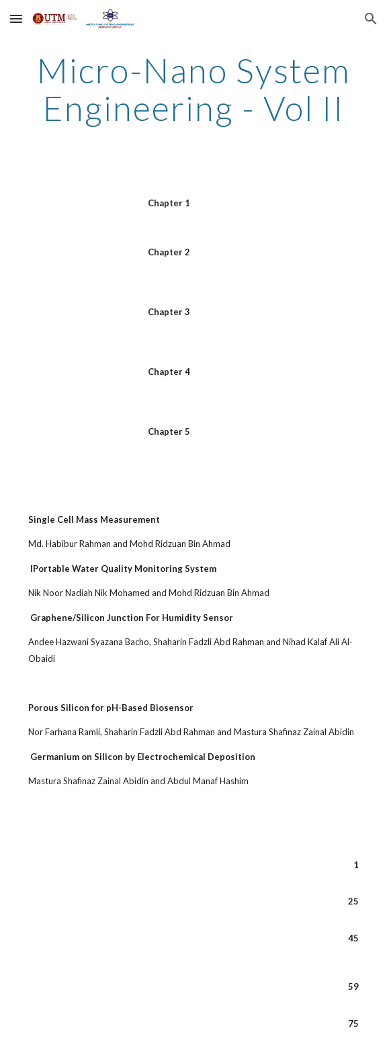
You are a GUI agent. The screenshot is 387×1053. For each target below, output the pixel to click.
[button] (16, 18)
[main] (193, 89)
